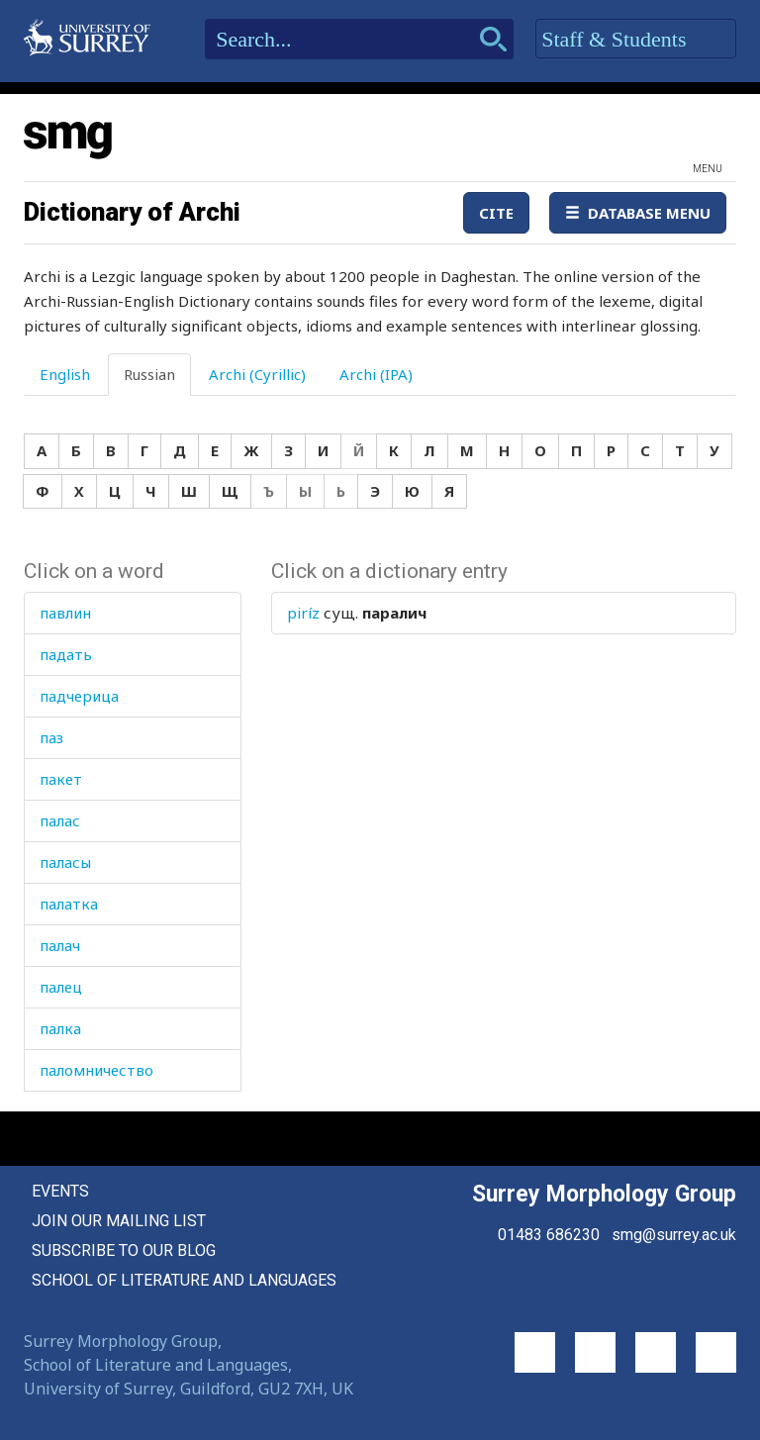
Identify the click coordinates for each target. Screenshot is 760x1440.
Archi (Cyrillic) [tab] (257, 374)
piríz (303, 613)
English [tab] (65, 374)
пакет (61, 779)
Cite (496, 213)
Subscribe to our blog (124, 1250)
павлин (65, 613)
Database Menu (638, 213)
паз (51, 737)
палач (60, 945)
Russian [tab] (149, 374)
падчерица (79, 696)
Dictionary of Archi (132, 212)
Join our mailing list (119, 1220)
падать (66, 654)
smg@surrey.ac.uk (674, 1234)
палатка (69, 903)
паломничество (96, 1070)
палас (60, 820)
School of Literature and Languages (184, 1280)
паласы (65, 862)
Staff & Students (635, 39)
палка (60, 1028)
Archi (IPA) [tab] (376, 374)
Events (60, 1191)
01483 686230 (549, 1234)
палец (61, 987)
